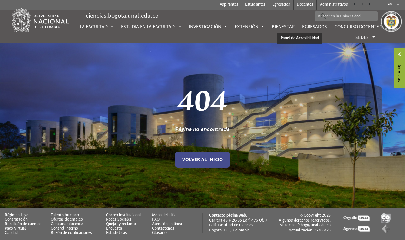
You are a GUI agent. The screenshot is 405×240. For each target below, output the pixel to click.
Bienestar (283, 26)
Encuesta (114, 228)
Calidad (11, 233)
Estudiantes (255, 4)
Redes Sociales (119, 219)
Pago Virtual (15, 228)
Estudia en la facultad (148, 26)
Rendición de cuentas (23, 224)
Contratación (16, 219)
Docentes (305, 4)
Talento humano (65, 215)
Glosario (159, 233)
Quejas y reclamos (122, 224)
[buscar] (341, 16)
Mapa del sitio (164, 215)
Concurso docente (67, 224)
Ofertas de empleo (67, 219)
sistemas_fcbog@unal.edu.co (305, 225)
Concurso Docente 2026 (362, 26)
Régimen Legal (17, 215)
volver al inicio (202, 159)
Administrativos (334, 4)
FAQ (156, 219)
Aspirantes (229, 4)
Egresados (281, 4)
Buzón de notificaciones (71, 233)
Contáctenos (163, 228)
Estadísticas (116, 233)
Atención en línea (167, 224)
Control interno (64, 228)
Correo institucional (123, 215)
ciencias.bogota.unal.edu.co (122, 16)
